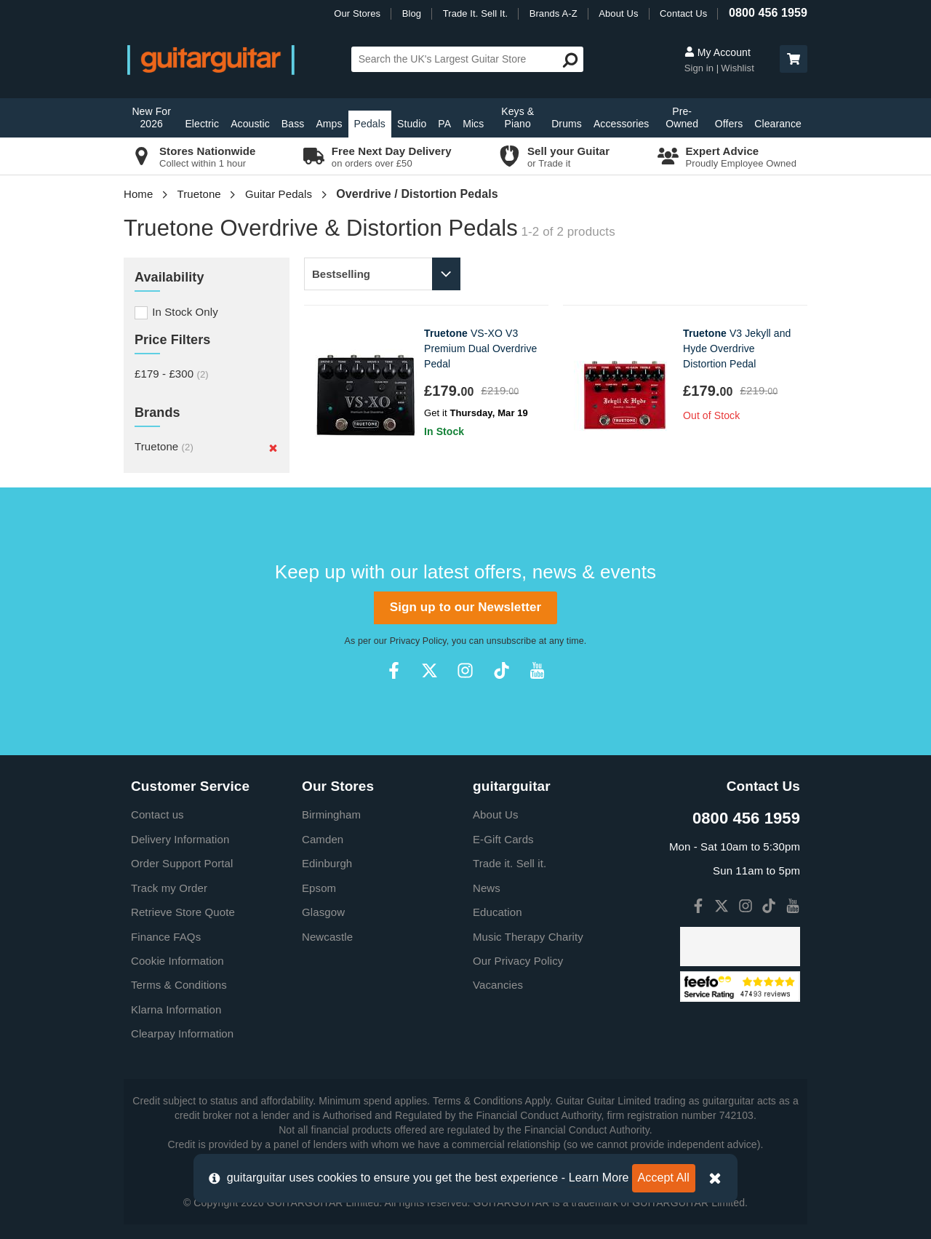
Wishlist (737, 68)
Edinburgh (327, 863)
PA (444, 124)
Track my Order (169, 888)
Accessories (622, 124)
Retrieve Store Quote (183, 912)
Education (497, 912)
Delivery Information (180, 839)
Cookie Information (177, 961)
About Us (618, 13)
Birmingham (331, 814)
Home (138, 194)
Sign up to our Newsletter (465, 607)
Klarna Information (176, 1009)
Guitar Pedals (278, 194)
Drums (566, 124)
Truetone (199, 194)
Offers (729, 124)
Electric (202, 124)
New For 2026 (151, 117)
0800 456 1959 (768, 13)
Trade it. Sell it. (509, 863)
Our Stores (357, 13)
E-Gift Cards (503, 839)
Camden (322, 839)
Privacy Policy (418, 641)
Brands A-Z (554, 13)
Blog (411, 13)
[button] (793, 59)
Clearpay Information (182, 1033)
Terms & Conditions (179, 985)
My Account (717, 52)
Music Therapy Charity (528, 937)
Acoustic (250, 124)
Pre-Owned (682, 117)
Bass (293, 124)
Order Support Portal (182, 863)
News (486, 888)
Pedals (369, 124)
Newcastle (327, 937)
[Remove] (273, 448)
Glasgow (323, 912)
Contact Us (683, 13)
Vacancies (498, 985)
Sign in (700, 68)
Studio (411, 124)
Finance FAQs (166, 937)
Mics (473, 124)
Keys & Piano (517, 117)
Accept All (664, 1177)
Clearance (778, 124)
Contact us (157, 814)
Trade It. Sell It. (475, 13)
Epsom (319, 888)
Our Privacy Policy (518, 961)
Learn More (599, 1177)
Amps (329, 124)
